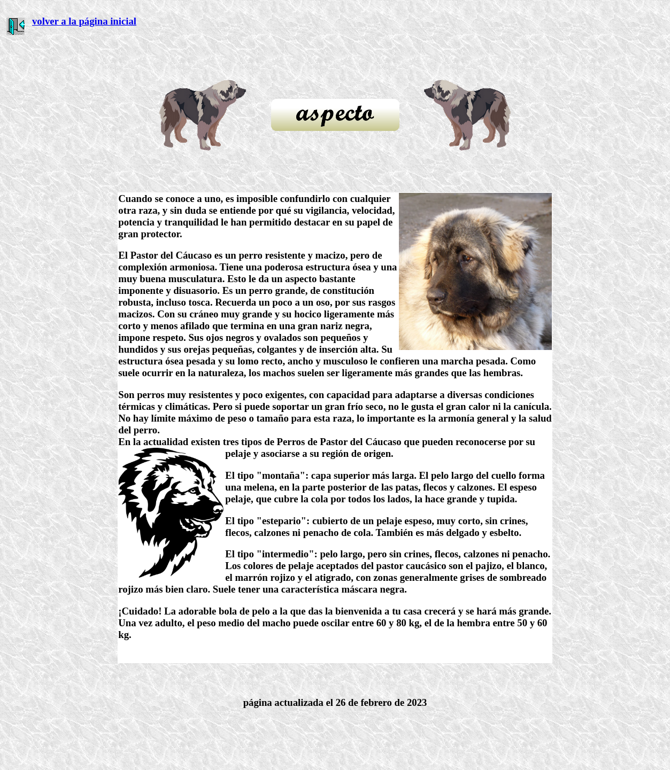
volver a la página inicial (84, 21)
